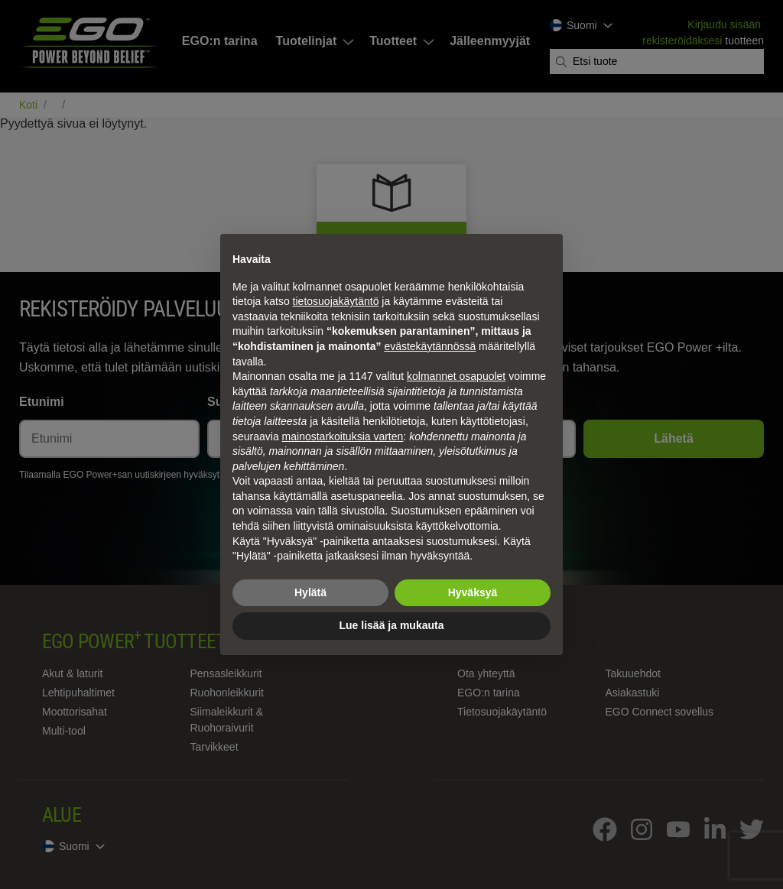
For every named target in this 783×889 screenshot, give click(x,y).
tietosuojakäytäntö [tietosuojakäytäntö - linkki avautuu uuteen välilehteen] (336, 301)
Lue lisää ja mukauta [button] (392, 625)
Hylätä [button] (310, 592)
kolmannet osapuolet (456, 376)
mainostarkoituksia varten (343, 436)
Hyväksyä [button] (473, 592)
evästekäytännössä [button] (430, 346)
